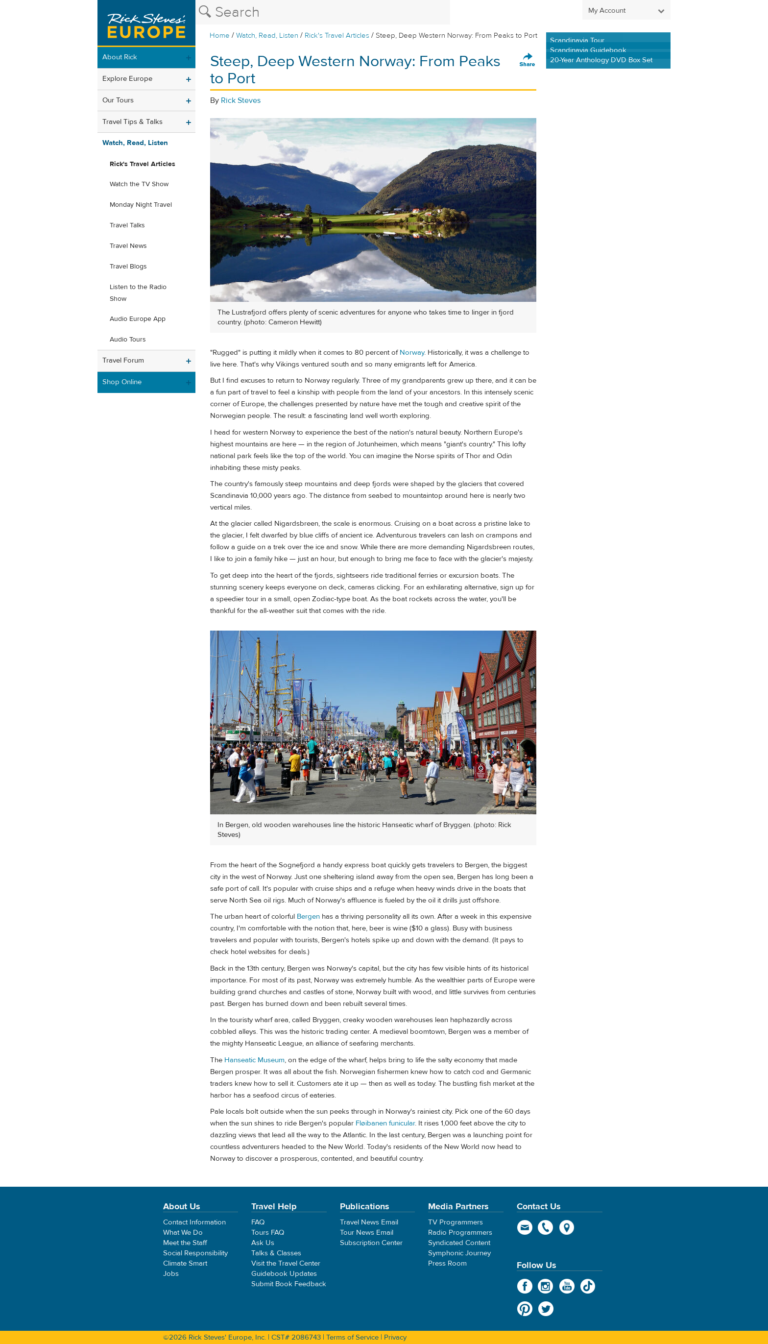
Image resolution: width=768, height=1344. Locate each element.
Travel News (128, 246)
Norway (412, 352)
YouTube (567, 1286)
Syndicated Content (459, 1242)
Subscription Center (371, 1242)
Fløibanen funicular (385, 1123)
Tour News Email (366, 1232)
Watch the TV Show (139, 184)
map (567, 1227)
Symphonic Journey (459, 1253)
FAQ (257, 1222)
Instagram (546, 1286)
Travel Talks (127, 225)
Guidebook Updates (284, 1273)
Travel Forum (123, 360)
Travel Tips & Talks (132, 121)
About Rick (119, 57)
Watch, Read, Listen (267, 35)
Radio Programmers (460, 1232)
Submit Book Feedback (288, 1284)
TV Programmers (455, 1222)
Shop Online (122, 382)
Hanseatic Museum (254, 1060)
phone (546, 1227)
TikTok (588, 1286)
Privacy (395, 1337)
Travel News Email (369, 1222)
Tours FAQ (267, 1232)
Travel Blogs (128, 266)
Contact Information (194, 1222)
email (525, 1227)
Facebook (525, 1286)
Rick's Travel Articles (337, 35)
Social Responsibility (195, 1253)
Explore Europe (127, 78)
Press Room (447, 1263)
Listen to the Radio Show (138, 293)
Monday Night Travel (141, 204)
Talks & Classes (276, 1253)
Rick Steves (241, 100)
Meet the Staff (185, 1242)
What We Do (183, 1232)
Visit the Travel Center (285, 1263)
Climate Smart (185, 1263)
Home (220, 35)
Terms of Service (352, 1337)
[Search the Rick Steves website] (322, 12)
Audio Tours (128, 339)
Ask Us (262, 1242)
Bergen (308, 916)
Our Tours (118, 100)
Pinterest (525, 1309)
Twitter (546, 1309)
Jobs (171, 1273)
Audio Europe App (138, 319)
